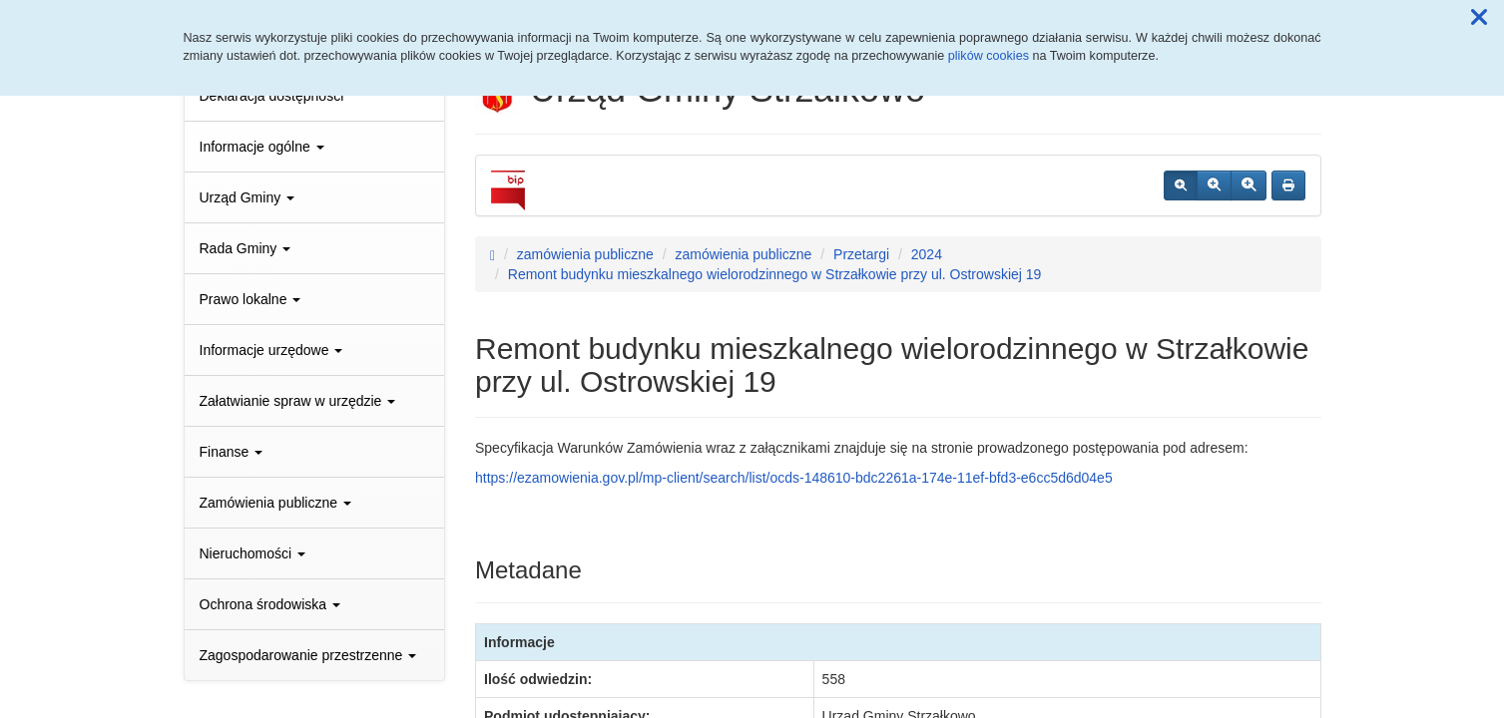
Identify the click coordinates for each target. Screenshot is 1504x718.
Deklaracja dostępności (272, 96)
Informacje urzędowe (271, 350)
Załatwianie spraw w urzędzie (298, 401)
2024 (926, 254)
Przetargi (861, 254)
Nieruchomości (252, 553)
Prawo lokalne (250, 299)
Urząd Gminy (247, 197)
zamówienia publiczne (585, 254)
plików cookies (988, 56)
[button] (1479, 18)
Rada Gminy (245, 248)
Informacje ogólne (262, 147)
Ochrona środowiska (270, 604)
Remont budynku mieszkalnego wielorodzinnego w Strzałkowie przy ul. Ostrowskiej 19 (775, 274)
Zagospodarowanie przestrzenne (308, 655)
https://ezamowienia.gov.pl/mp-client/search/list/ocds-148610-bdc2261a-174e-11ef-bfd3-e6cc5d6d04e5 (794, 478)
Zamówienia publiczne (275, 503)
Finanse (231, 452)
